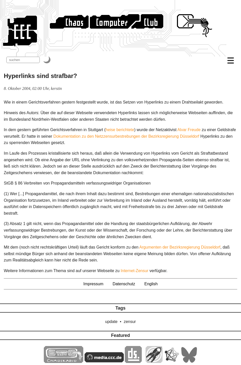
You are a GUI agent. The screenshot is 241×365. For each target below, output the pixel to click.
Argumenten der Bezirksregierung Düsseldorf (179, 247)
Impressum (93, 284)
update (111, 321)
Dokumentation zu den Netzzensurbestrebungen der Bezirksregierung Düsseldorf (126, 136)
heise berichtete (120, 130)
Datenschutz (124, 284)
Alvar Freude (189, 130)
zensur (130, 321)
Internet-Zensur (134, 271)
